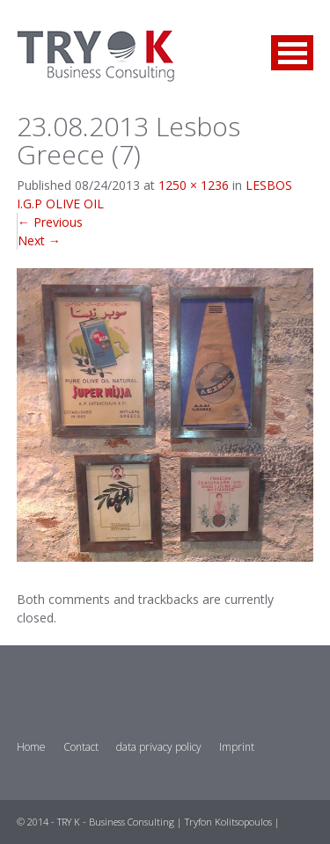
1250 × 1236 (193, 185)
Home (31, 746)
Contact (81, 746)
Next (39, 240)
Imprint (236, 746)
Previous (50, 222)
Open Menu (292, 52)
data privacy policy (159, 746)
